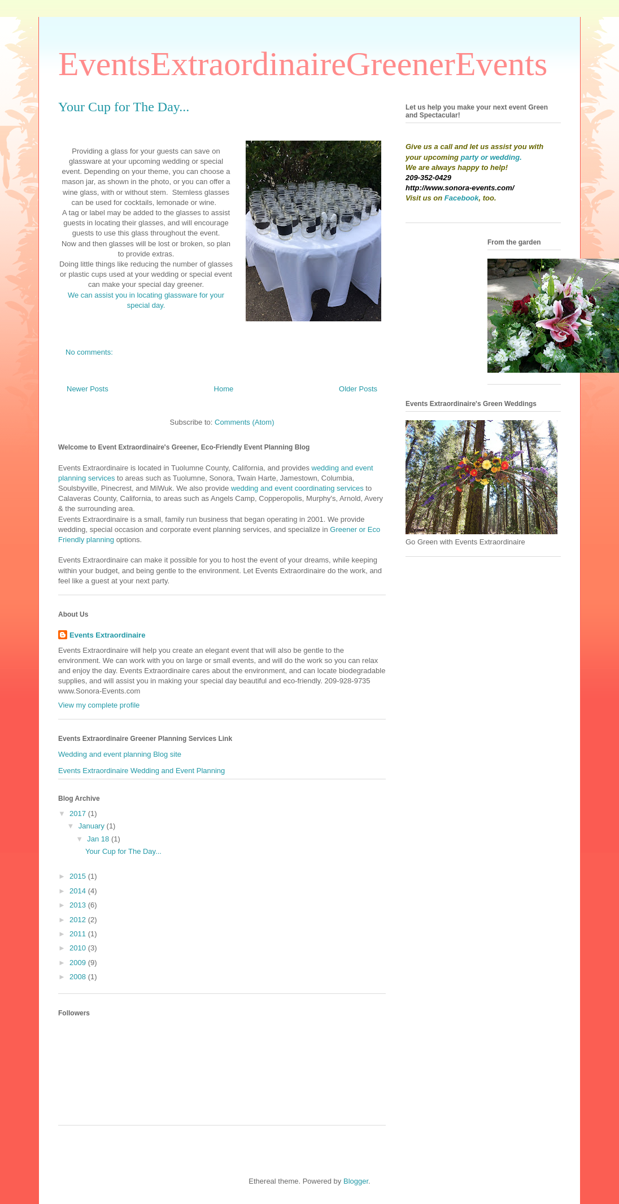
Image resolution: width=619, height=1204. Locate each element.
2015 (78, 876)
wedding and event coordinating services (297, 488)
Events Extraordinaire (107, 635)
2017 (78, 813)
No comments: (90, 352)
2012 (78, 919)
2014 (78, 891)
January (93, 826)
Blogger (355, 1181)
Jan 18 (99, 839)
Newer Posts (87, 389)
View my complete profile (99, 705)
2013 (78, 905)
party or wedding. (491, 157)
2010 (78, 948)
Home (224, 389)
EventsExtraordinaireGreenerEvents (302, 63)
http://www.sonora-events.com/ (460, 188)
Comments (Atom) (244, 422)
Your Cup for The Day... (123, 106)
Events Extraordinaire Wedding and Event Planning (141, 770)
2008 (78, 976)
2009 (78, 962)
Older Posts (358, 389)
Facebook (461, 198)
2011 (78, 934)
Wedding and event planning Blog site (119, 754)
